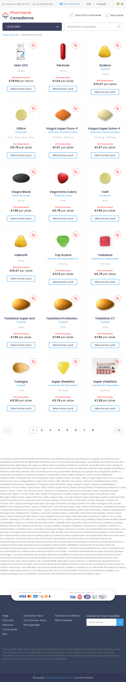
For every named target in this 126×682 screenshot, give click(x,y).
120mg (63, 200)
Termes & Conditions (67, 615)
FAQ (4, 634)
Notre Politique (63, 620)
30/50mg (63, 264)
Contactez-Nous (33, 615)
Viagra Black (21, 192)
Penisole (63, 65)
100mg (105, 74)
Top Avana (63, 255)
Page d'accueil (10, 34)
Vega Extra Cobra (63, 192)
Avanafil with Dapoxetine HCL (63, 258)
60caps (21, 71)
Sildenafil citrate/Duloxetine (105, 132)
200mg (21, 200)
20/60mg (63, 390)
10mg (10, 137)
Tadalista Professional (63, 318)
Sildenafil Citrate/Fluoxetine (63, 132)
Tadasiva (105, 255)
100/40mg (57, 137)
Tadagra (21, 381)
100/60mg (69, 137)
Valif (105, 192)
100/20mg (105, 264)
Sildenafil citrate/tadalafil (105, 258)
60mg (31, 137)
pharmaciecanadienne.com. (58, 677)
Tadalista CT (105, 318)
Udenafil (104, 69)
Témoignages (31, 625)
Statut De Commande (85, 15)
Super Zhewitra (63, 381)
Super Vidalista (105, 381)
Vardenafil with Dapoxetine (63, 385)
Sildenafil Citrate (21, 195)
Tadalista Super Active (21, 318)
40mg (24, 137)
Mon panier (114, 15)
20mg (17, 137)
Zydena (105, 65)
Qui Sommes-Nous (34, 620)
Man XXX (21, 65)
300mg (63, 71)
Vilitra (21, 128)
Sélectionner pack (21, 89)
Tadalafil (21, 322)
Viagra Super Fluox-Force (65, 128)
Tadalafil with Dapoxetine (105, 385)
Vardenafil (21, 132)
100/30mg (99, 137)
